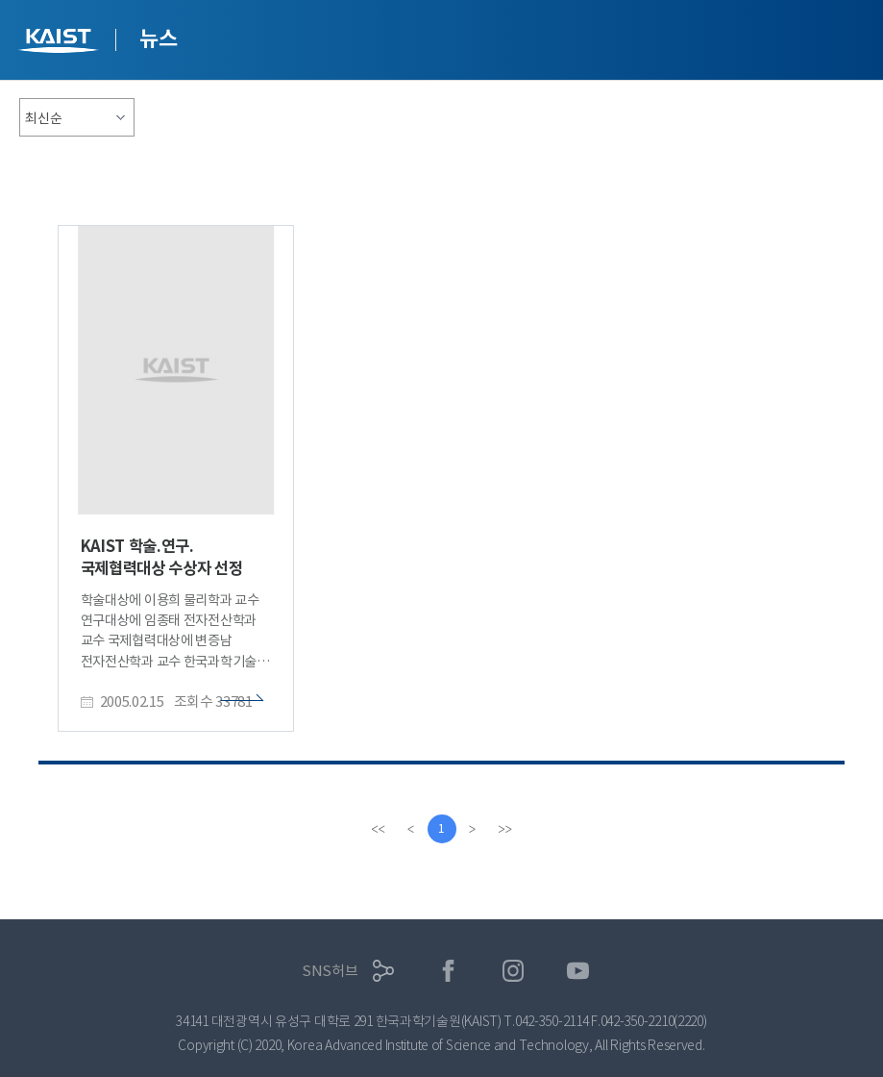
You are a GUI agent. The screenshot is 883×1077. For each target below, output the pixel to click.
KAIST (60, 43)
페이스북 (448, 971)
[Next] (472, 828)
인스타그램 (514, 971)
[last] (505, 828)
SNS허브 (330, 971)
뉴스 (158, 38)
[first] (378, 828)
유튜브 (578, 971)
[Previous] (411, 828)
